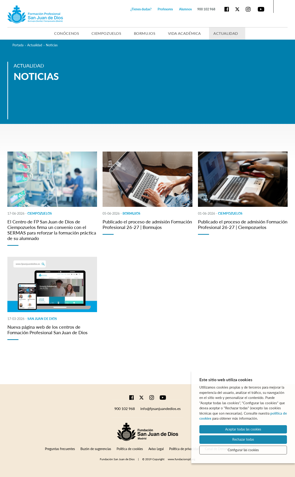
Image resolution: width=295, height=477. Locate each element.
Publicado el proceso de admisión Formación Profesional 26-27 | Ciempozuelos (242, 224)
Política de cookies (130, 449)
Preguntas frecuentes (60, 449)
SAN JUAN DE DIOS (42, 319)
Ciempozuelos (106, 33)
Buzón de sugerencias (95, 449)
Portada (18, 45)
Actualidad (225, 33)
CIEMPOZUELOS (39, 213)
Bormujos (145, 33)
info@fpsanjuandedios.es (160, 408)
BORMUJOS (131, 213)
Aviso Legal (156, 449)
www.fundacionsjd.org (181, 459)
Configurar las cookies (243, 450)
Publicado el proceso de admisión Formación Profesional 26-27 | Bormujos (147, 224)
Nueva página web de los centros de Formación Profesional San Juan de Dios (47, 329)
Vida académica (184, 33)
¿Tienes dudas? (140, 9)
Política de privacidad (184, 449)
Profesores (165, 9)
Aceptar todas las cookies (243, 429)
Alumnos (185, 9)
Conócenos (66, 33)
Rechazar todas (243, 439)
